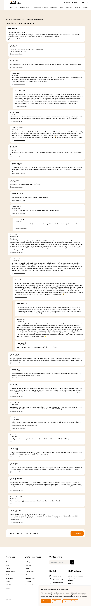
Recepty (27, 568)
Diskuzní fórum (21, 8)
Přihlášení (71, 2)
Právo (26, 575)
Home (7, 562)
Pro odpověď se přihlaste (14, 39)
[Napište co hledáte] (61, 562)
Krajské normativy (30, 578)
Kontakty (74, 8)
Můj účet (81, 8)
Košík (78, 2)
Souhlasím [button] (46, 601)
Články (13, 8)
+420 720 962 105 (56, 579)
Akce (7, 8)
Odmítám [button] (56, 601)
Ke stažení (28, 581)
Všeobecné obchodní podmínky (74, 579)
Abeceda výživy (29, 572)
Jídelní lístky (28, 565)
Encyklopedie (29, 562)
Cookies (70, 583)
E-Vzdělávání (65, 8)
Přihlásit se (77, 533)
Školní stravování (33, 8)
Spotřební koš (29, 585)
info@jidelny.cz (55, 576)
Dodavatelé (49, 8)
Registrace (63, 2)
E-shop (57, 8)
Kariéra (43, 8)
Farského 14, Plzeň (56, 583)
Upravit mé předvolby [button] (70, 601)
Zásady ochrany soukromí (75, 576)
